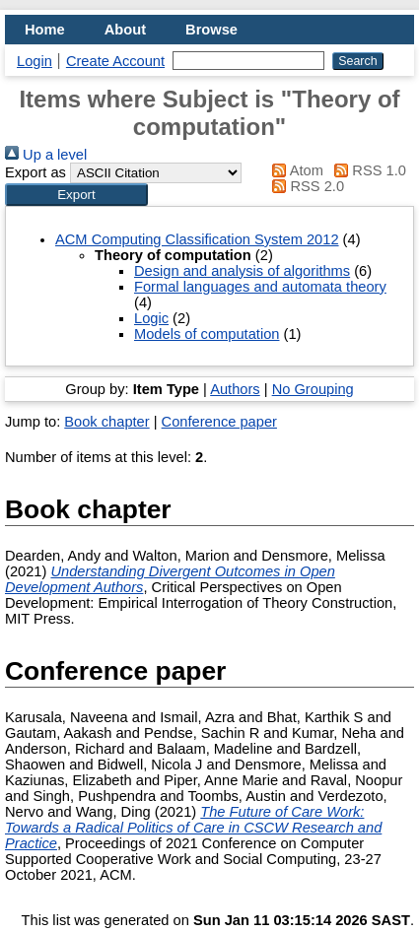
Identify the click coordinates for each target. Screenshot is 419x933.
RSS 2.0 (304, 186)
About (125, 29)
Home (45, 29)
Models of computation (206, 334)
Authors (235, 389)
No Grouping (313, 389)
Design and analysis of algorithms (242, 271)
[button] (76, 194)
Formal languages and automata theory (260, 287)
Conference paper (219, 422)
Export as (35, 172)
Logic (151, 318)
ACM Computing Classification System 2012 (197, 239)
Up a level (46, 155)
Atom (294, 170)
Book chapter (106, 422)
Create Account (115, 61)
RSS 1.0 (366, 170)
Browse (211, 29)
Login (34, 61)
